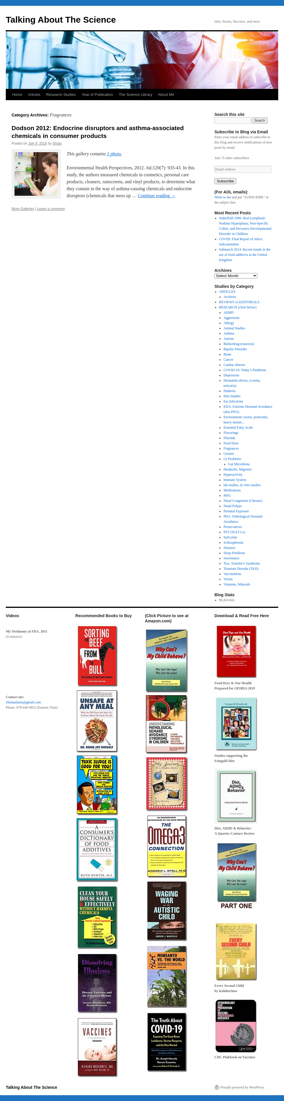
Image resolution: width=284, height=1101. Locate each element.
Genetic (228, 454)
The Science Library (135, 94)
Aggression (231, 318)
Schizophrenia (233, 542)
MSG (227, 495)
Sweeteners (231, 558)
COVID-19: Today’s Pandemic (244, 370)
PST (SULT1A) (234, 532)
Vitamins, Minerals (236, 584)
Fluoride (229, 438)
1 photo (114, 153)
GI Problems (232, 459)
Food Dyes (231, 443)
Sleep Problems (234, 553)
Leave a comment (51, 209)
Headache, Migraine (237, 469)
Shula (56, 143)
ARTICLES (227, 292)
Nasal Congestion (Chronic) (243, 501)
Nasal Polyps (232, 506)
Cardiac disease (234, 365)
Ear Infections (233, 401)
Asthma (228, 333)
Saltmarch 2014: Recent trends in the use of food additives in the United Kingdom (245, 254)
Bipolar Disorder (235, 349)
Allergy (228, 323)
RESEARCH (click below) (237, 307)
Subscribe (225, 181)
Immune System (234, 480)
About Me (166, 94)
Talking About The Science (61, 19)
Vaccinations (232, 574)
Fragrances (231, 448)
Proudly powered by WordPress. (242, 1087)
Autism (228, 339)
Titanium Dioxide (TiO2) (240, 569)
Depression (231, 375)
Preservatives (232, 527)
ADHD (228, 312)
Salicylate (230, 537)
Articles (34, 94)
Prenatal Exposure (236, 511)
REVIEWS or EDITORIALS (239, 302)
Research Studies (61, 94)
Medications (232, 490)
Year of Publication (97, 94)
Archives (229, 297)
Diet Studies (232, 396)
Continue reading (157, 195)
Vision (227, 579)
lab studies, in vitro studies (242, 485)
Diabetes (229, 391)
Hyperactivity (233, 475)
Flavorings (230, 433)
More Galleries (23, 209)
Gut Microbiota (239, 464)
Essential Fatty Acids (238, 427)
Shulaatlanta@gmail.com (23, 702)
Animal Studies (234, 328)
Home (17, 94)
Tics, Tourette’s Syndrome (241, 563)
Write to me (222, 197)
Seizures (229, 548)
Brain (227, 354)
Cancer (228, 360)
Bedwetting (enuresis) (238, 344)
